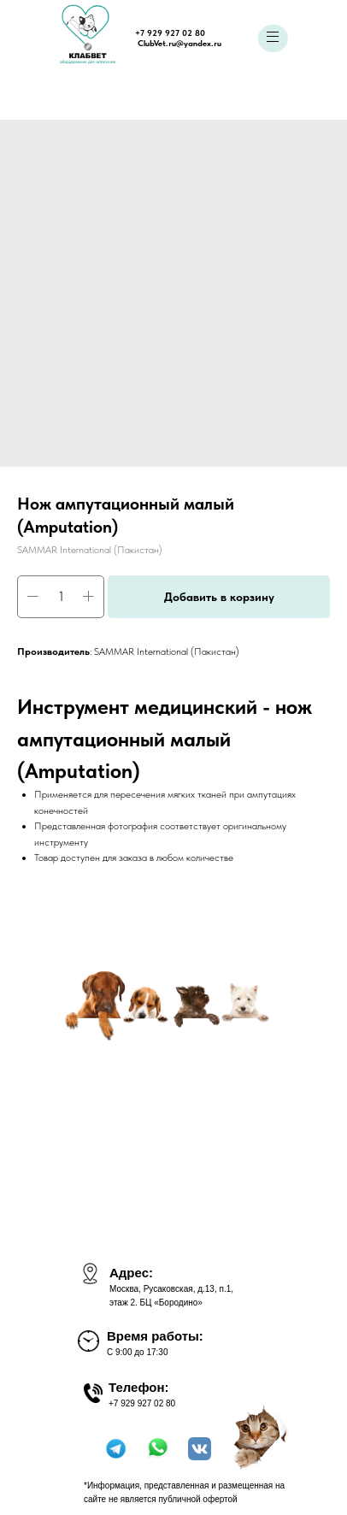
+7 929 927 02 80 (170, 32)
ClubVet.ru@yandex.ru (179, 43)
